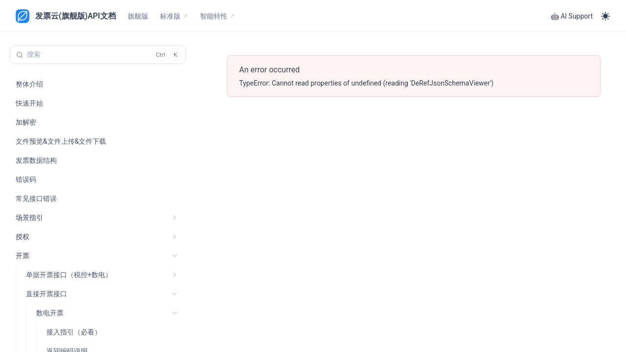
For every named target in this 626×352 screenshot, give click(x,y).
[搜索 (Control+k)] (98, 54)
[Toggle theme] (605, 16)
